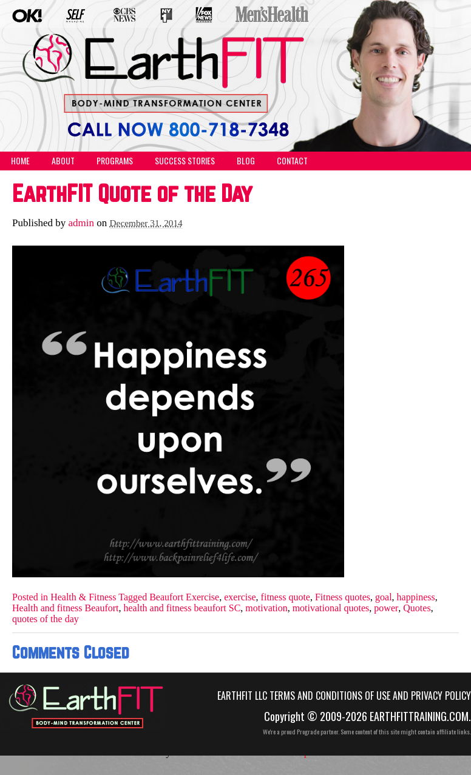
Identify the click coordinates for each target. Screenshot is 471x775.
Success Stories (185, 160)
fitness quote (285, 597)
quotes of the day (45, 619)
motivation (266, 608)
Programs (115, 160)
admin (82, 223)
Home (20, 160)
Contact (292, 160)
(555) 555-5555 (167, 120)
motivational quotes (331, 608)
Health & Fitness (83, 597)
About (63, 160)
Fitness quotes (342, 597)
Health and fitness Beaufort (65, 608)
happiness (416, 597)
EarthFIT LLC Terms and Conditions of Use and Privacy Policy (344, 695)
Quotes (416, 608)
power (386, 608)
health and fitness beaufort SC (182, 608)
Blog (246, 160)
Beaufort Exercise (184, 597)
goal (383, 597)
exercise (240, 597)
